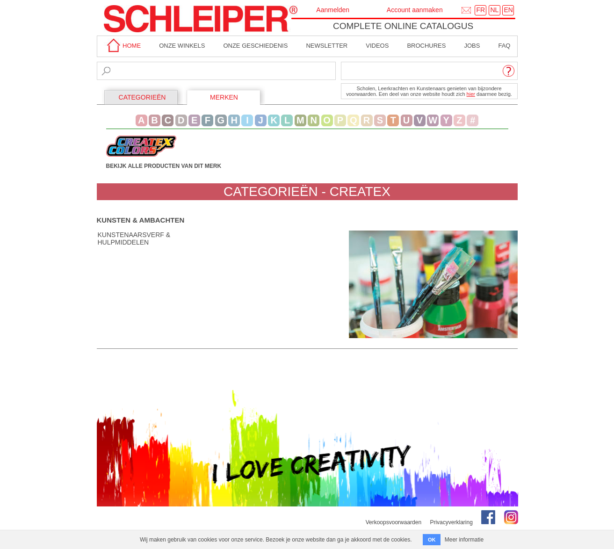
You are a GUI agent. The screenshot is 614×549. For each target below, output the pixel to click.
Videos (377, 45)
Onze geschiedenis (255, 45)
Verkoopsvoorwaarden (393, 522)
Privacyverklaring (451, 522)
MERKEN (224, 97)
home (122, 45)
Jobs (472, 45)
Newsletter (326, 45)
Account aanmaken (415, 10)
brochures (426, 45)
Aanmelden (332, 10)
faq (504, 45)
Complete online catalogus (403, 26)
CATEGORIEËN (142, 97)
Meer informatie (464, 539)
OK (432, 539)
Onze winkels (182, 45)
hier (471, 94)
